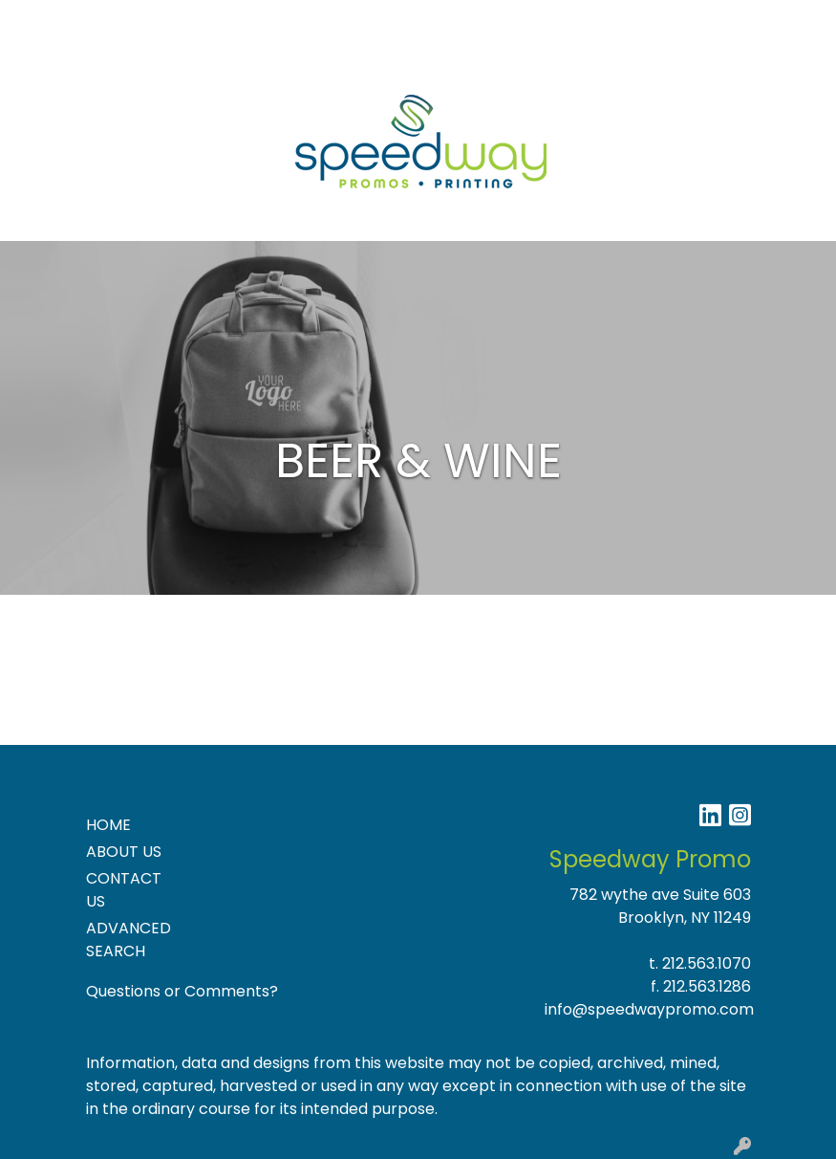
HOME (108, 825)
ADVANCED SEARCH (128, 939)
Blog (272, 21)
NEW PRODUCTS (78, 63)
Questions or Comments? (182, 991)
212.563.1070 (706, 963)
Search (625, 21)
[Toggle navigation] (30, 220)
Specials (333, 21)
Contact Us (200, 21)
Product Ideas (205, 63)
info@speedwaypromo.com (649, 1009)
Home (40, 21)
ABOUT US (123, 852)
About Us (110, 21)
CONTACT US (123, 889)
